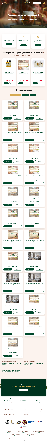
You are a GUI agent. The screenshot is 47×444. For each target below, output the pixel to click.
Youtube (40, 412)
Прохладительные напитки (9, 414)
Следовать (8, 432)
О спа (26, 409)
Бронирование (37, 2)
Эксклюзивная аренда (9, 412)
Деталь (11, 83)
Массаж (9, 411)
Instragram (40, 411)
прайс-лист (26, 411)
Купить (6, 83)
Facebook (40, 409)
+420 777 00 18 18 (24, 400)
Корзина (24, 2)
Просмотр (23, 45)
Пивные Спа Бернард (9, 409)
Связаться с (26, 414)
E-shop (25, 412)
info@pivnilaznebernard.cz (40, 401)
